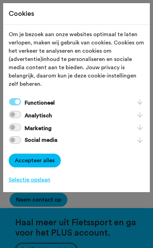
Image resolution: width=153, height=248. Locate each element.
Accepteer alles (35, 160)
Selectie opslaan (29, 180)
